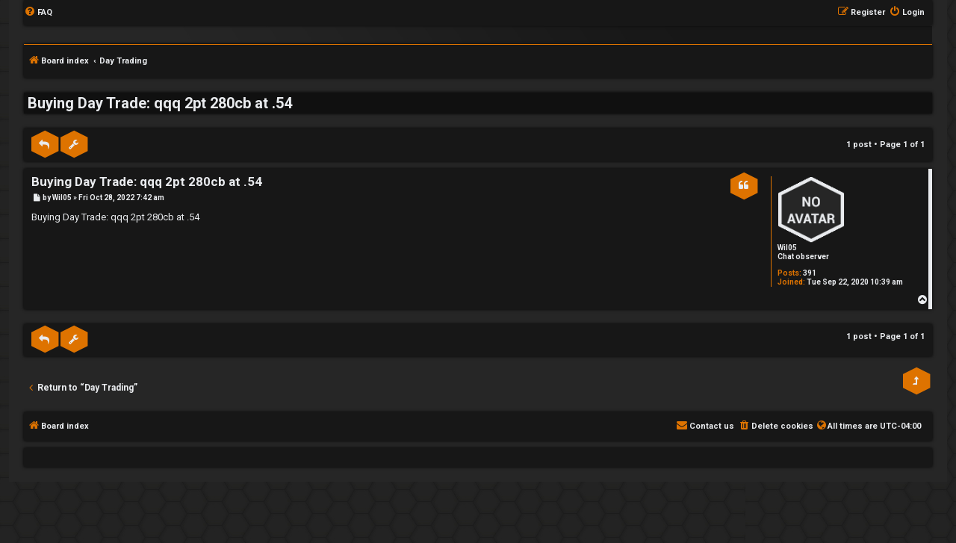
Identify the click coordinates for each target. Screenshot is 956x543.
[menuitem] (38, 13)
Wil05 (787, 247)
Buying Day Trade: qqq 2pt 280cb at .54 (160, 103)
